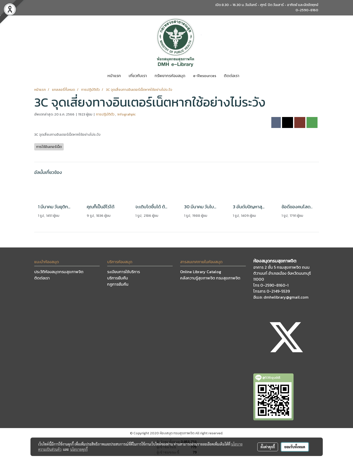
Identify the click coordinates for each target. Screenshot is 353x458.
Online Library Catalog (200, 272)
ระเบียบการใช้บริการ (123, 272)
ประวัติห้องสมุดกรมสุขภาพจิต (58, 272)
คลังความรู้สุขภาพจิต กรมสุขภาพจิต (210, 278)
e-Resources (204, 76)
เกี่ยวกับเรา (138, 76)
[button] (248, 76)
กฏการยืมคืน (117, 284)
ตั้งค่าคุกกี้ (268, 447)
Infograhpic (126, 114)
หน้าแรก (114, 76)
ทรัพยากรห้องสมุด (170, 76)
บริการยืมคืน (117, 278)
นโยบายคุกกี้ (79, 449)
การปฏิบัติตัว (105, 114)
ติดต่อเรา (231, 76)
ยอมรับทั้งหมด (294, 447)
